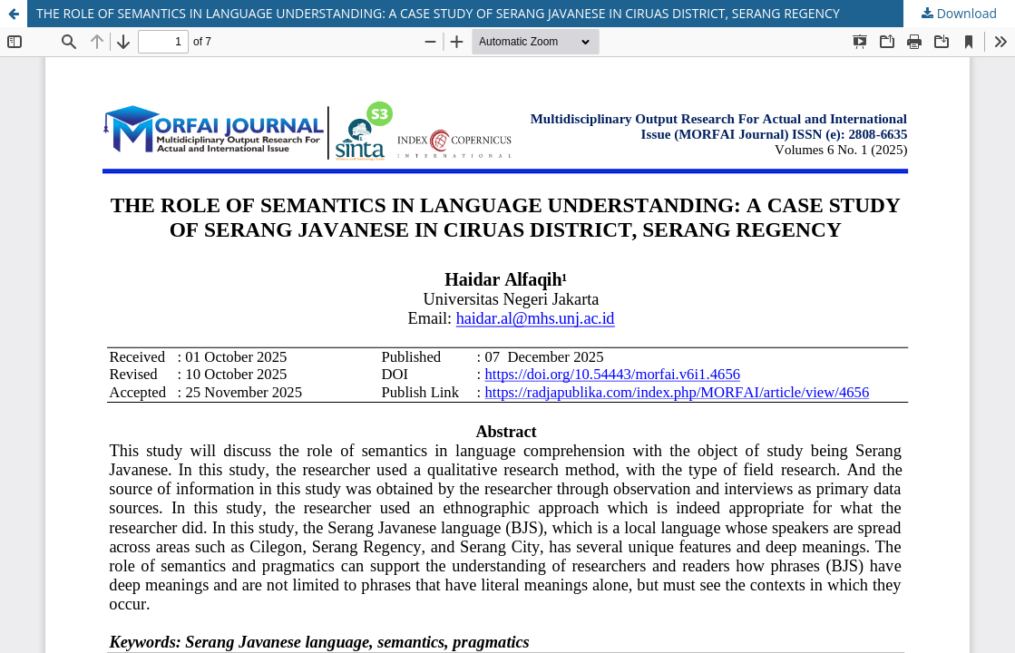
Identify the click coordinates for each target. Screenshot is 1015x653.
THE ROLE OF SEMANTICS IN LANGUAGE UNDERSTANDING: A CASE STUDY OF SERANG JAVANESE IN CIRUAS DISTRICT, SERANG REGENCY (438, 13)
